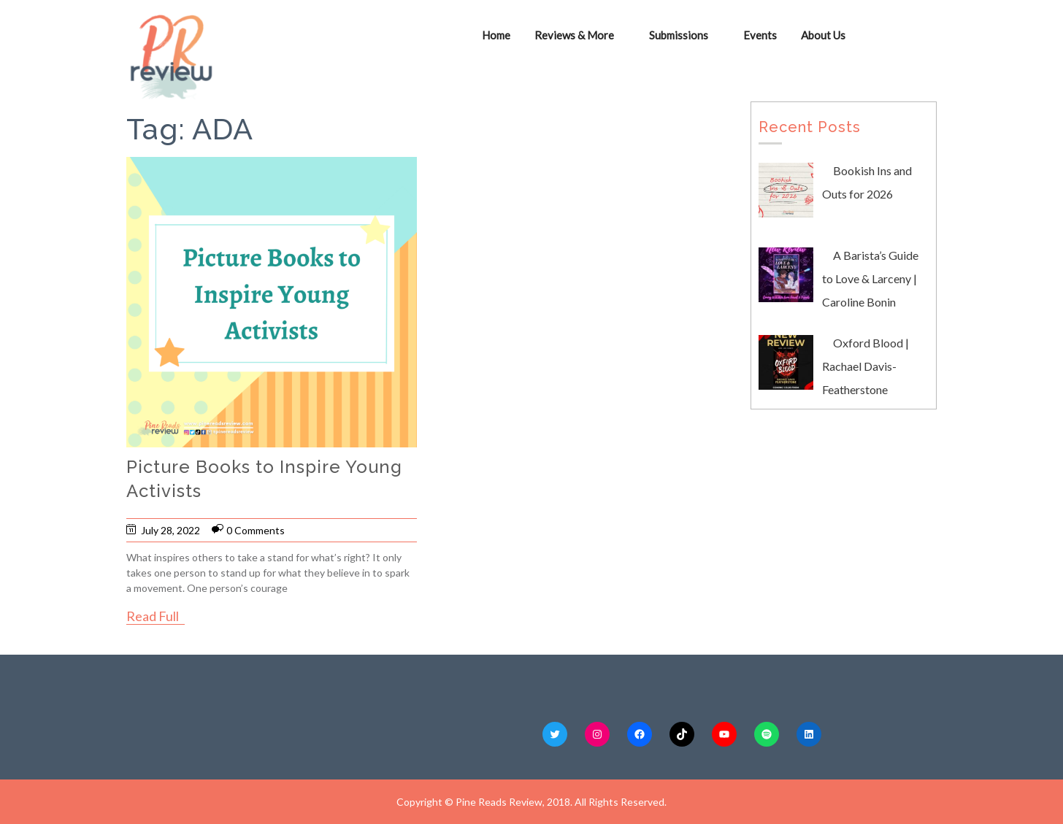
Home (496, 35)
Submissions (678, 35)
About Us (823, 35)
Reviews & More (574, 35)
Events (760, 35)
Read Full (152, 616)
